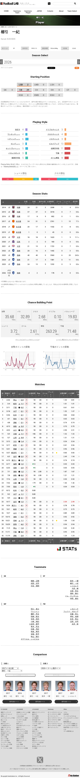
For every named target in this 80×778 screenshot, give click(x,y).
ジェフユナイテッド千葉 (8, 718)
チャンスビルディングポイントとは (27, 339)
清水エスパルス (5, 731)
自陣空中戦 (55, 148)
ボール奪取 (55, 158)
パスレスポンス (14, 153)
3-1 (22, 513)
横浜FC (14, 453)
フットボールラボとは (70, 716)
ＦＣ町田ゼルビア (6, 725)
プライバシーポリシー (38, 765)
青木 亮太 (35, 627)
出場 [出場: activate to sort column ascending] (25, 202)
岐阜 (15, 404)
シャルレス (74, 586)
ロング (15, 144)
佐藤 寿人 (74, 614)
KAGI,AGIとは (67, 722)
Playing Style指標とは (11, 166)
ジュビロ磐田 (20, 737)
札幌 (18, 207)
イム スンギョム (71, 596)
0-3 (22, 532)
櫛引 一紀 (74, 583)
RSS (77, 68)
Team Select (72, 11)
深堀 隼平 (35, 634)
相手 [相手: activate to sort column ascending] (13, 394)
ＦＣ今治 (18, 742)
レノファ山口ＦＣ (37, 735)
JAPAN (39, 11)
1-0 (22, 479)
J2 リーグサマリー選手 (54, 720)
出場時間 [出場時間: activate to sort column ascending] (50, 202)
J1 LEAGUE (4, 709)
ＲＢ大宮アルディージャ (23, 725)
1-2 (22, 460)
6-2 (22, 509)
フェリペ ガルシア (70, 611)
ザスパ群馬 (35, 716)
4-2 (22, 524)
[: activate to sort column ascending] (7, 202)
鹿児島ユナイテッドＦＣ (39, 746)
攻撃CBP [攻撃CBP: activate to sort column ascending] (63, 394)
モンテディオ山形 (21, 720)
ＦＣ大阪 (34, 729)
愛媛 (15, 449)
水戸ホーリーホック (6, 714)
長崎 (18, 251)
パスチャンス (54, 139)
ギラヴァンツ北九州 (37, 742)
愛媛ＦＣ (34, 738)
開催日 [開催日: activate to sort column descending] (7, 394)
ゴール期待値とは (69, 731)
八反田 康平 (34, 624)
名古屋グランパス (6, 733)
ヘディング (14, 139)
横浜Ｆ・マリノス (6, 729)
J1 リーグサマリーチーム (55, 712)
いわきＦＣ (19, 722)
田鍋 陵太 (35, 617)
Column (50, 11)
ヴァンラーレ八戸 (21, 714)
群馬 (15, 524)
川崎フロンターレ (6, 727)
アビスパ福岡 (4, 746)
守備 (57, 153)
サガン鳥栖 (19, 744)
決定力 (17, 130)
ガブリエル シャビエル (30, 639)
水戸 (15, 411)
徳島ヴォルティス (21, 740)
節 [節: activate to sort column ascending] (2, 394)
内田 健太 (74, 598)
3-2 (22, 517)
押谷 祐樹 (74, 617)
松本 (15, 415)
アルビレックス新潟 (22, 733)
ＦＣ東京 (3, 722)
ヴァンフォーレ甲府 (22, 731)
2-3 (22, 457)
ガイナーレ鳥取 (36, 733)
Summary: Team (17, 12)
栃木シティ (19, 723)
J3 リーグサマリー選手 (54, 725)
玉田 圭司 (74, 622)
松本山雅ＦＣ (36, 720)
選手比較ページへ (59, 675)
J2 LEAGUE (19, 709)
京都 (15, 434)
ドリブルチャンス (52, 130)
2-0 (22, 400)
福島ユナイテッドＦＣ (38, 712)
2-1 (22, 411)
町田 (15, 445)
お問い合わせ (55, 765)
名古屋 (18, 221)
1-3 (22, 464)
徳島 (15, 426)
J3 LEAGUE (35, 709)
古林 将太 (74, 591)
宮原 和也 (35, 619)
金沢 (15, 457)
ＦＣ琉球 (34, 748)
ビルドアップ (54, 144)
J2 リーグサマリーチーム (55, 718)
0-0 (22, 438)
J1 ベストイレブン (53, 716)
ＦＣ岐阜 (34, 725)
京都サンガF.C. (5, 735)
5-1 (22, 419)
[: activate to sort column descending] (3, 202)
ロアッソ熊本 (36, 744)
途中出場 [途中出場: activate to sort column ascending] (42, 202)
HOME (6, 11)
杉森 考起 (35, 629)
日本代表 (66, 714)
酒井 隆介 (74, 593)
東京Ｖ (14, 460)
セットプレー (13, 148)
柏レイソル (4, 720)
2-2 (22, 426)
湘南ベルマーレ (20, 729)
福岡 (15, 464)
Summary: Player (28, 12)
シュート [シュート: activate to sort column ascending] (67, 202)
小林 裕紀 (35, 622)
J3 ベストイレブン (53, 727)
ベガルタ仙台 (20, 716)
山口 (15, 430)
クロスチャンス (53, 134)
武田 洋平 (35, 583)
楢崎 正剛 (35, 581)
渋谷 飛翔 (35, 586)
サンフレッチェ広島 (6, 744)
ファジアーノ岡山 (6, 742)
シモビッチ (74, 609)
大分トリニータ (20, 746)
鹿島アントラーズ (6, 712)
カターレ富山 (20, 735)
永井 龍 (75, 624)
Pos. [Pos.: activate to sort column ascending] (39, 394)
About (61, 11)
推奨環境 (29, 765)
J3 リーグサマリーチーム (55, 723)
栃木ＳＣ (34, 714)
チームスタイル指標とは (70, 725)
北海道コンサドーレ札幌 (23, 712)
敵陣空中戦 (16, 158)
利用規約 (23, 765)
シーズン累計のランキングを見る (67, 339)
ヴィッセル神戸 (5, 740)
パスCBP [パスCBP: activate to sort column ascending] (71, 394)
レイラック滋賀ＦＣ (37, 727)
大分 (15, 441)
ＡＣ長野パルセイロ (37, 722)
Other (65, 709)
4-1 (22, 506)
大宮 (18, 237)
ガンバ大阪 (4, 737)
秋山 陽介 (35, 637)
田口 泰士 (35, 609)
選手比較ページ (14, 701)
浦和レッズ (4, 716)
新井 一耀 (74, 581)
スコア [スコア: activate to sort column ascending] (20, 394)
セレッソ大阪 (4, 738)
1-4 (22, 441)
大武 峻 (75, 588)
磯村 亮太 (35, 614)
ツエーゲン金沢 (36, 723)
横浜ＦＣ (18, 727)
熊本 (15, 419)
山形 (15, 438)
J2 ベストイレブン (53, 722)
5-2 (22, 490)
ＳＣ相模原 (35, 718)
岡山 (15, 400)
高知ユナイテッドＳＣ (38, 740)
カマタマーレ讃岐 (37, 737)
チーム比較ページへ (20, 675)
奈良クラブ (35, 731)
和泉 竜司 (35, 632)
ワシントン (35, 611)
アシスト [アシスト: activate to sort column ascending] (50, 394)
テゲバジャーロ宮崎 (22, 748)
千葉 (15, 408)
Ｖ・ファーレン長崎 (6, 748)
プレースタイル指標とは (70, 723)
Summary (50, 709)
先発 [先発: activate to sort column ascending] (34, 202)
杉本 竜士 (74, 619)
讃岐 (15, 423)
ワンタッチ (14, 134)
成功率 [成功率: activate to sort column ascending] (75, 202)
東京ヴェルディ (5, 723)
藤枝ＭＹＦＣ (20, 738)
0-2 (22, 408)
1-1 (22, 404)
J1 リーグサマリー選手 (54, 714)
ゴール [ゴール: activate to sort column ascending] (58, 202)
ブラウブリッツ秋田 (22, 718)
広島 (18, 242)
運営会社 (48, 765)
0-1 (22, 498)
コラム (65, 712)
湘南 (15, 472)
